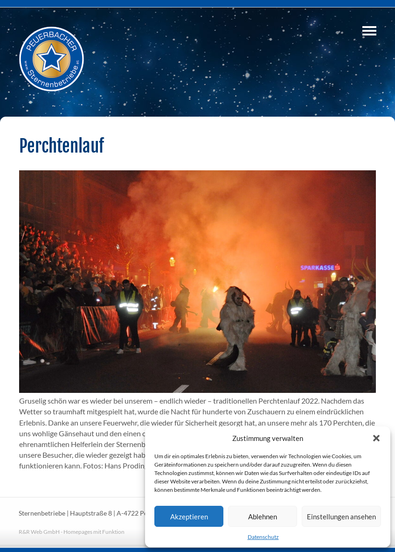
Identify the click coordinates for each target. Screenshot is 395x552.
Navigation (369, 30)
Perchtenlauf (61, 146)
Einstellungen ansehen (341, 516)
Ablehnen (262, 516)
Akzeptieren (189, 516)
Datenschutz (263, 536)
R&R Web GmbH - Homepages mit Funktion (72, 531)
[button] (376, 438)
